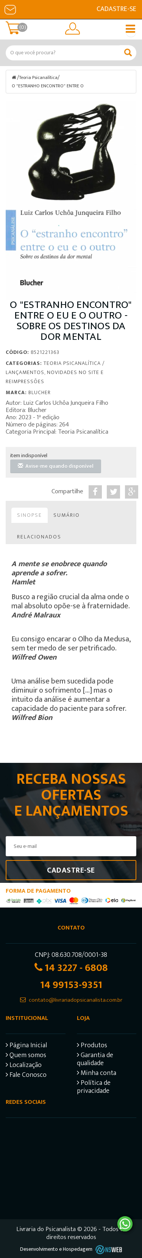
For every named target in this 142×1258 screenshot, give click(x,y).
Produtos (92, 1046)
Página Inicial (26, 1046)
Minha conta (96, 1074)
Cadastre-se (116, 9)
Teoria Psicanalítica (38, 77)
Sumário (66, 515)
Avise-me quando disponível (56, 466)
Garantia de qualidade (95, 1060)
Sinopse (29, 515)
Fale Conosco (26, 1076)
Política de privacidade (94, 1088)
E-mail (10, 9)
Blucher (39, 392)
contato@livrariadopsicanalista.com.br (75, 1000)
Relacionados (39, 536)
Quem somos (26, 1056)
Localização (24, 1066)
